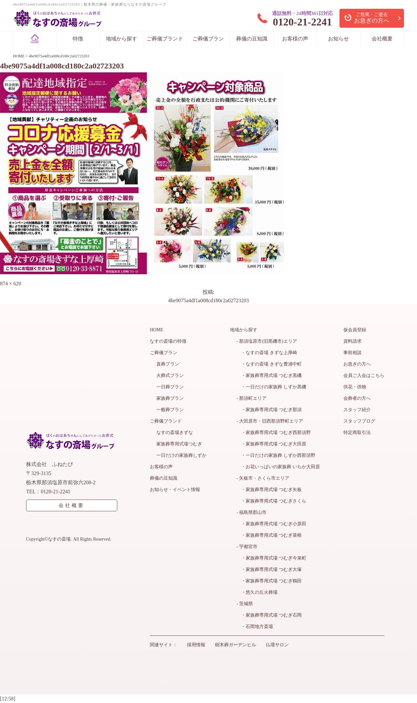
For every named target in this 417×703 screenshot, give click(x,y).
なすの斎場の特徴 (168, 341)
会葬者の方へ (357, 398)
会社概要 (382, 38)
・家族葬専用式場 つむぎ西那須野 (274, 432)
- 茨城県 (245, 603)
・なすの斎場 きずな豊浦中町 (269, 364)
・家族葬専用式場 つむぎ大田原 (271, 443)
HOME (156, 329)
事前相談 (352, 352)
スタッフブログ (359, 421)
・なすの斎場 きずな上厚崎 (267, 352)
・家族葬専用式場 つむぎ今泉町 (271, 558)
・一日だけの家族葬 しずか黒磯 (271, 386)
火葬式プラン (170, 375)
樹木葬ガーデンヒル (235, 644)
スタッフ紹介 (357, 409)
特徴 (78, 38)
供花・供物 (354, 386)
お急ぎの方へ (357, 364)
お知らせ (338, 38)
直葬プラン (167, 364)
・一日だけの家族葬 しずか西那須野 (276, 455)
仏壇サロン (277, 644)
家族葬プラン (170, 398)
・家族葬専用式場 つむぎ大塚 (269, 569)
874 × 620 (10, 283)
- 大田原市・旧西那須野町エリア (270, 421)
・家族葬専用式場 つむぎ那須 (269, 409)
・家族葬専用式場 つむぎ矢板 (269, 489)
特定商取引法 (357, 432)
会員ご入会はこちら (363, 375)
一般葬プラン (170, 409)
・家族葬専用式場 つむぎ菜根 (269, 535)
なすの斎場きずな (174, 432)
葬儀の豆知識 (251, 38)
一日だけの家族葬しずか (181, 455)
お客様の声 (295, 38)
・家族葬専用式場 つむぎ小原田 (271, 523)
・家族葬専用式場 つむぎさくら (271, 501)
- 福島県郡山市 (251, 512)
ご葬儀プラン (208, 38)
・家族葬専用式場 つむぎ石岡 (269, 615)
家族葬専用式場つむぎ (179, 443)
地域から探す (121, 38)
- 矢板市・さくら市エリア (263, 478)
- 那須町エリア (251, 398)
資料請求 (352, 341)
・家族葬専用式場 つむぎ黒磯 (269, 375)
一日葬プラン (170, 386)
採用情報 (196, 644)
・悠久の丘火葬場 (257, 592)
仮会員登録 (354, 329)
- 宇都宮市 (247, 546)
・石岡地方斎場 (255, 626)
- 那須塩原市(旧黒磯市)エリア (267, 341)
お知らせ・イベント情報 (175, 489)
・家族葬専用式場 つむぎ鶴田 (269, 580)
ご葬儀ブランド (165, 38)
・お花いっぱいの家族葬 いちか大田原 (278, 466)
